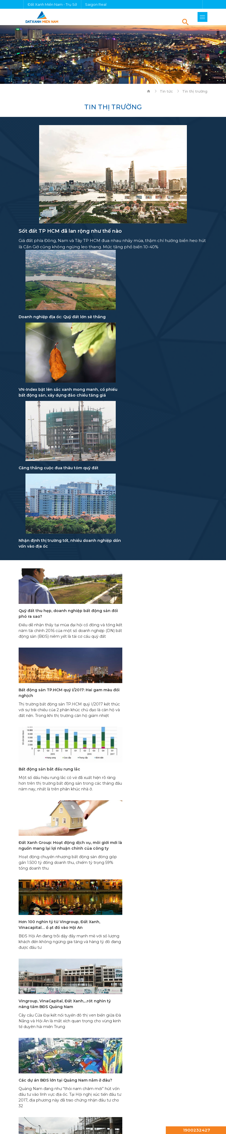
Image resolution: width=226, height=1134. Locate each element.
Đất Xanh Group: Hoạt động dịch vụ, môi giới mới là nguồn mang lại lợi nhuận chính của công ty (162, 562)
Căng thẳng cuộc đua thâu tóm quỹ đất (58, 400)
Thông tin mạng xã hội (48, 997)
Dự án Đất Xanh (35, 1071)
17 (72, 776)
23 (154, 776)
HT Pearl (70, 1083)
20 (113, 776)
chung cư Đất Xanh (170, 1071)
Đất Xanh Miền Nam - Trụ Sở (52, 4)
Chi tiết (33, 887)
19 (99, 776)
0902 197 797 (45, 844)
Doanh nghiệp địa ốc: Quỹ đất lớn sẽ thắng (62, 316)
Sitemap (113, 1122)
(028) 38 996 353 (87, 844)
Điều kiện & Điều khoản (113, 1106)
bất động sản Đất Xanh (101, 1071)
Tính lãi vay (38, 1043)
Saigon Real (95, 4)
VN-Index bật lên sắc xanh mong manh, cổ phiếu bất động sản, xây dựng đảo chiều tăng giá (160, 322)
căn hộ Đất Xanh (50, 1077)
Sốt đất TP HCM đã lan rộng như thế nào (70, 231)
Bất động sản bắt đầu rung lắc (49, 556)
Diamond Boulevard (119, 1083)
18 (85, 776)
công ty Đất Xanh (111, 1077)
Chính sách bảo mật (113, 1114)
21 (127, 776)
